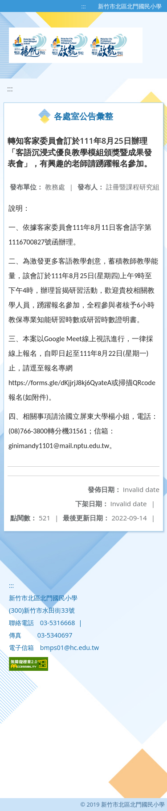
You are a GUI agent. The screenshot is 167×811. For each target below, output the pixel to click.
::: (83, 6)
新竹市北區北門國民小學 (130, 6)
